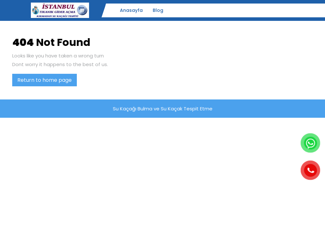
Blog (158, 10)
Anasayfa (131, 10)
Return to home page (47, 81)
